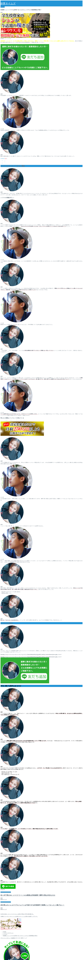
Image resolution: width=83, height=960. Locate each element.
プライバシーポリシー (6, 938)
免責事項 (13, 938)
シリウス (3, 7)
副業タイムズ (8, 3)
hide (6, 158)
